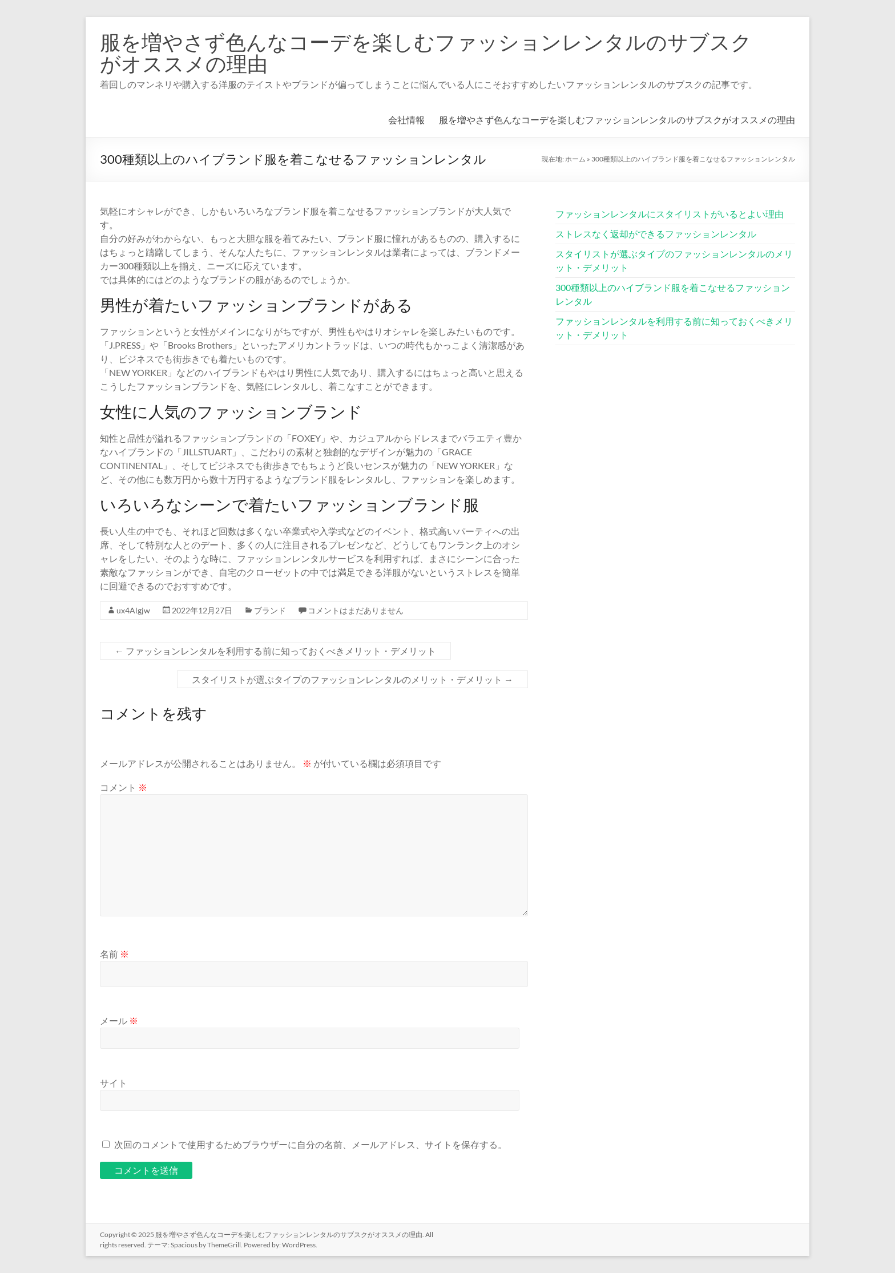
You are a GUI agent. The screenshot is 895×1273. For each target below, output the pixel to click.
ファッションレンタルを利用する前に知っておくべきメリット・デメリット (275, 650)
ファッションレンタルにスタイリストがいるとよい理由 (669, 213)
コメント (123, 787)
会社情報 (406, 119)
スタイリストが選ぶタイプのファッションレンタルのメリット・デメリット (352, 679)
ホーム (575, 159)
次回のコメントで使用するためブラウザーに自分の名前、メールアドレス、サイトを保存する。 (310, 1144)
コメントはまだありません (356, 610)
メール (119, 1020)
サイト (113, 1082)
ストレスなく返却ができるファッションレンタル (655, 233)
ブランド (270, 610)
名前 (114, 953)
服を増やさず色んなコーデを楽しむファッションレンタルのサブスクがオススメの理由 (426, 52)
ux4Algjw (133, 610)
